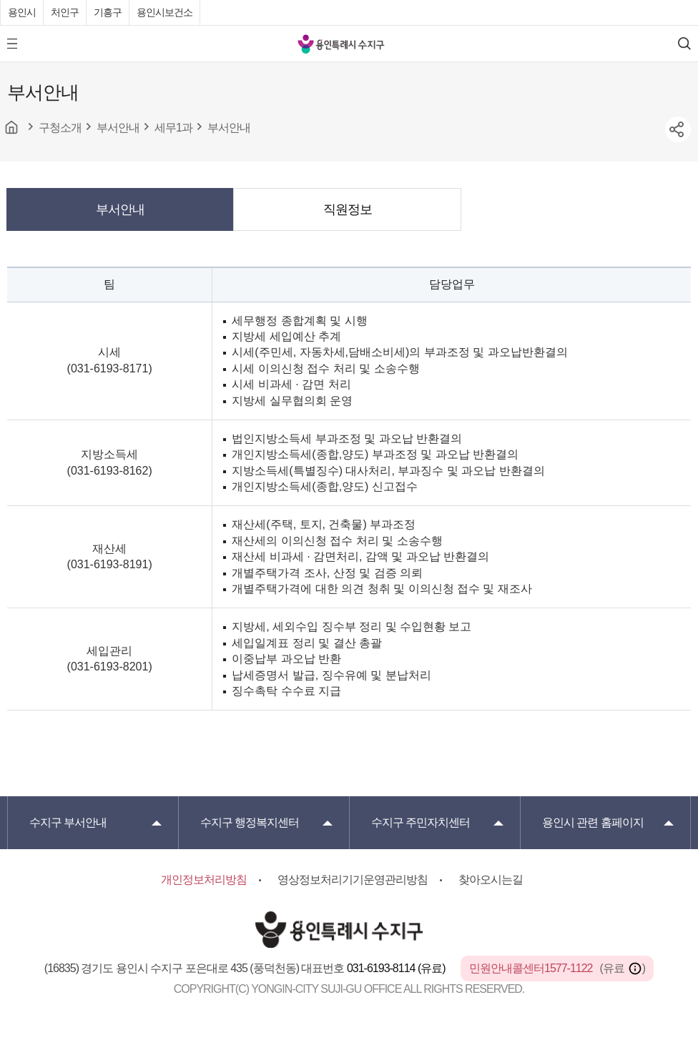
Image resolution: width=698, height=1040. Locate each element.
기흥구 (108, 12)
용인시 (22, 12)
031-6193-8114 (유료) (397, 968)
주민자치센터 (420, 822)
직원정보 (347, 209)
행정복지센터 (249, 822)
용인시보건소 (164, 12)
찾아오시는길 (490, 879)
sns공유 (678, 129)
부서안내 (120, 209)
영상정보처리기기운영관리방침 (352, 879)
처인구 (65, 12)
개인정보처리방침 (204, 879)
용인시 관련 (593, 822)
